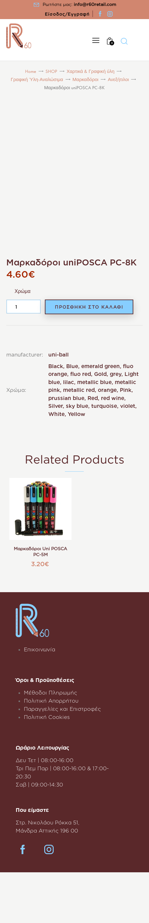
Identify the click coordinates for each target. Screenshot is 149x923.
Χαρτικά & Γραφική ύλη (90, 71)
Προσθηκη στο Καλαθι (89, 307)
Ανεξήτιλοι (118, 79)
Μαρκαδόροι (85, 79)
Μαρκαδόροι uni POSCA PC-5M (40, 551)
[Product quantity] (23, 306)
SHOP (51, 71)
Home (30, 71)
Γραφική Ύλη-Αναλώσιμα (37, 79)
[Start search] (124, 41)
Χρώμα (23, 291)
